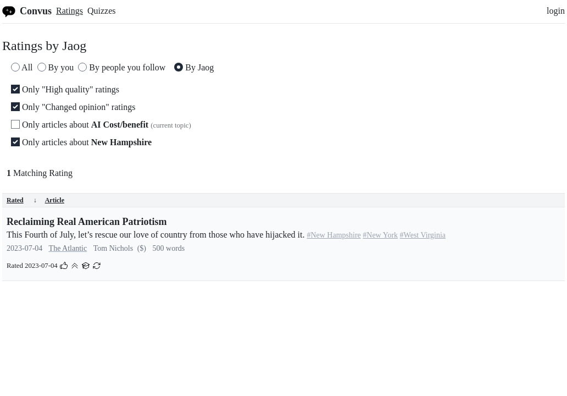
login (556, 10)
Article (54, 200)
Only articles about (101, 124)
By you (55, 67)
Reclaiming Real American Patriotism (86, 221)
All (22, 67)
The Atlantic (68, 248)
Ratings (69, 10)
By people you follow (121, 67)
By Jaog (194, 67)
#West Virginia (423, 235)
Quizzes (101, 10)
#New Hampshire (333, 235)
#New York (380, 235)
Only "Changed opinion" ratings (73, 107)
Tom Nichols (113, 248)
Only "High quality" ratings (65, 89)
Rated (22, 200)
